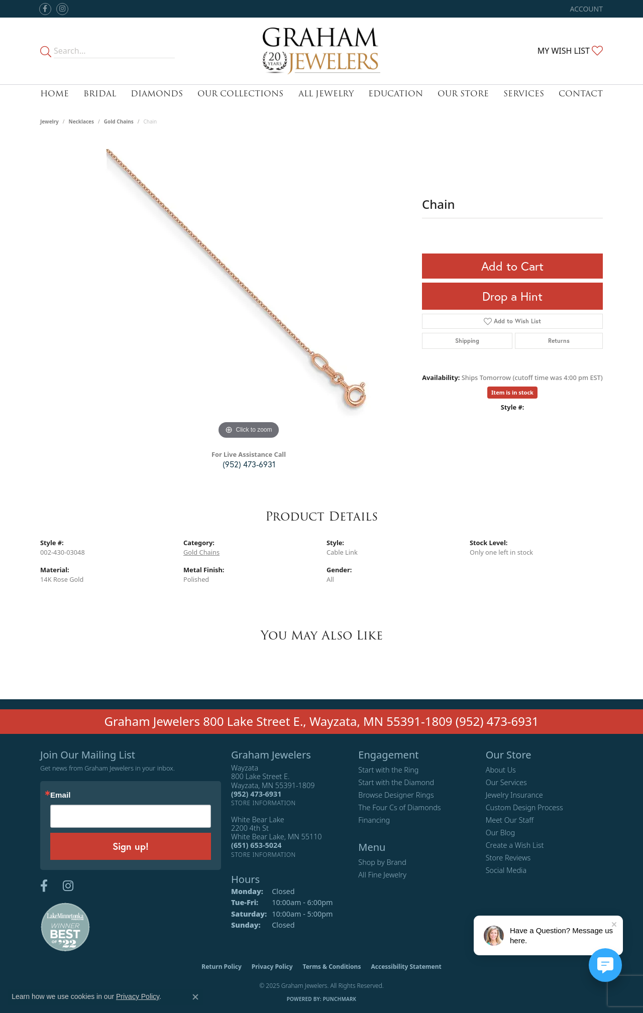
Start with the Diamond (396, 782)
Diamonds (157, 93)
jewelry (49, 121)
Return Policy (221, 966)
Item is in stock (512, 392)
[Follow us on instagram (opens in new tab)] (62, 9)
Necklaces (81, 121)
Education (395, 93)
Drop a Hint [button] (512, 296)
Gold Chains (119, 121)
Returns (559, 340)
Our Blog (500, 832)
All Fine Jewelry (382, 874)
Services (523, 93)
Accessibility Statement (406, 966)
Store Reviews (508, 857)
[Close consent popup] (195, 997)
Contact (581, 93)
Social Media (506, 870)
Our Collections (240, 93)
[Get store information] (263, 803)
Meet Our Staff (509, 820)
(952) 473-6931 (249, 464)
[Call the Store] (256, 794)
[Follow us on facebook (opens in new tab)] (45, 9)
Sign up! (131, 846)
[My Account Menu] (586, 9)
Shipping (467, 340)
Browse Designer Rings (396, 795)
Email (60, 795)
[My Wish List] (570, 50)
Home (54, 93)
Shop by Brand (382, 862)
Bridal (99, 93)
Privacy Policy (272, 966)
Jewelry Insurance (514, 795)
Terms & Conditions (332, 966)
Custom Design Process (524, 807)
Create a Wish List (515, 845)
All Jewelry (326, 93)
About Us (501, 770)
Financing (374, 820)
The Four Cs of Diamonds (399, 807)
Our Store (463, 93)
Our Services (506, 782)
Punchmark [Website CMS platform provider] (340, 998)
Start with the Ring (388, 770)
